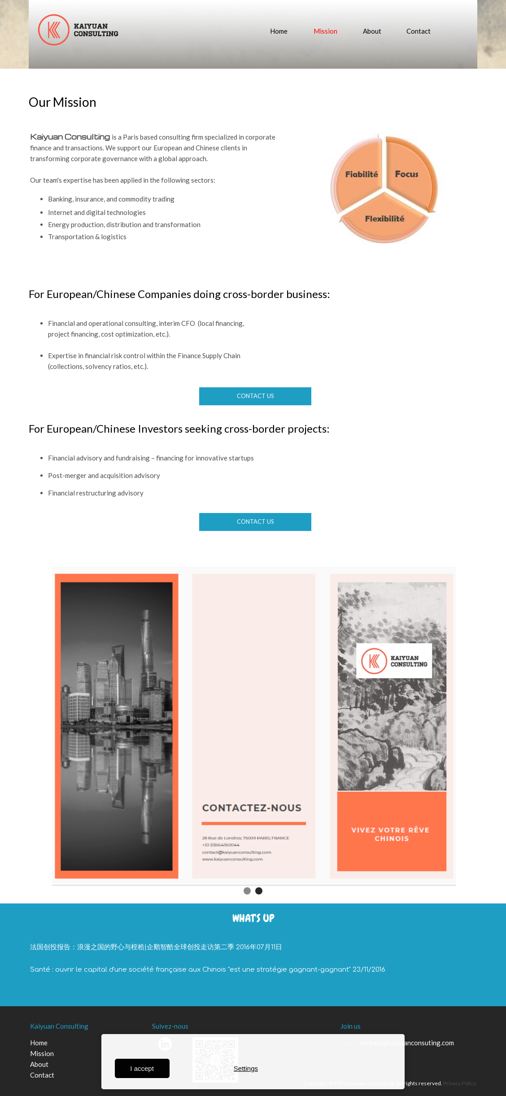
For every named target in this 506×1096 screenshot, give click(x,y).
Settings (246, 1068)
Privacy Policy (459, 1083)
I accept (142, 1068)
